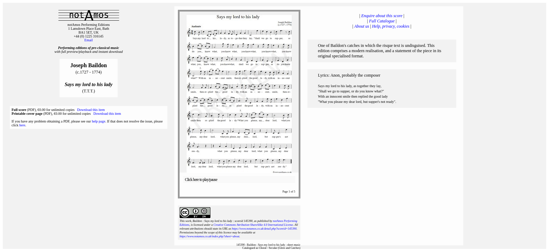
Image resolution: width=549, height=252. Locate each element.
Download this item (91, 110)
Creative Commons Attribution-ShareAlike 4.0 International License (253, 224)
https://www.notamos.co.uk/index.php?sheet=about (209, 236)
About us (361, 26)
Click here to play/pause (201, 179)
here (22, 125)
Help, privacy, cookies (391, 26)
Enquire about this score (381, 15)
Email (88, 40)
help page (98, 121)
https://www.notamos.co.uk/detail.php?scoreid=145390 (264, 228)
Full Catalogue (382, 21)
